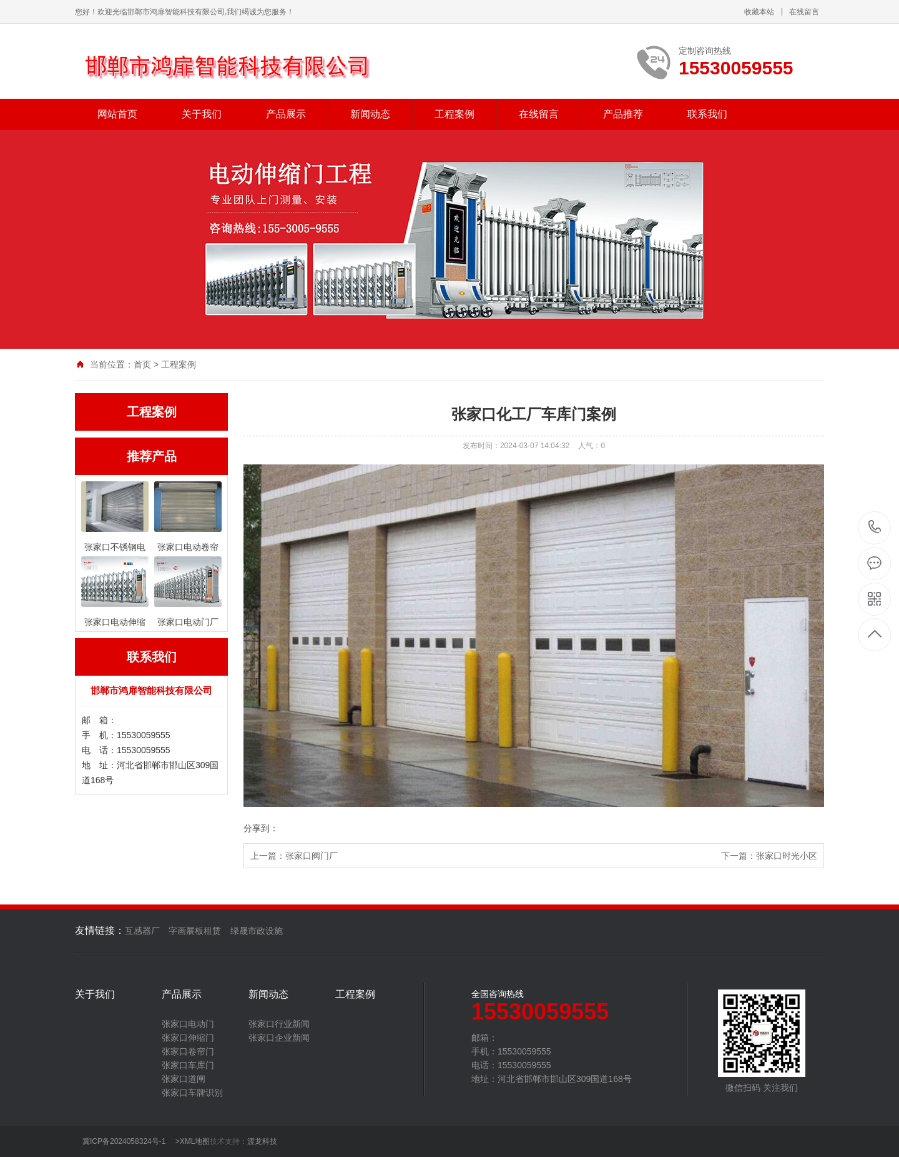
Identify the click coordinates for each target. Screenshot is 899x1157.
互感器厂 (142, 931)
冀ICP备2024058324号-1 (123, 1141)
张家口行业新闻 (279, 1023)
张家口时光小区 (786, 856)
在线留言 (804, 12)
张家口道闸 (183, 1078)
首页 (142, 364)
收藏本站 (759, 12)
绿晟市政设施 (256, 931)
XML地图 (195, 1141)
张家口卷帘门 (188, 1051)
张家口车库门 (188, 1065)
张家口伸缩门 (188, 1037)
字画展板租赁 (195, 931)
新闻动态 (370, 114)
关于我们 (202, 114)
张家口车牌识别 (192, 1092)
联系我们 (707, 114)
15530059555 (875, 527)
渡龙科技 (262, 1141)
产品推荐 (623, 114)
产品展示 (286, 114)
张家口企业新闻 (279, 1037)
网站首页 (117, 114)
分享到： (260, 828)
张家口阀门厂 (311, 856)
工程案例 (454, 114)
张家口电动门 (188, 1023)
